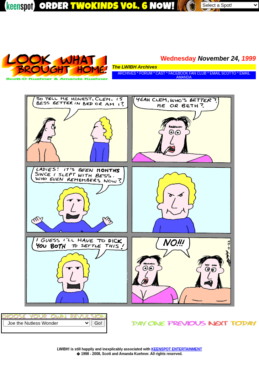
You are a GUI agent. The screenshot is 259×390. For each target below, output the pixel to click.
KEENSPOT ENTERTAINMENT (176, 349)
